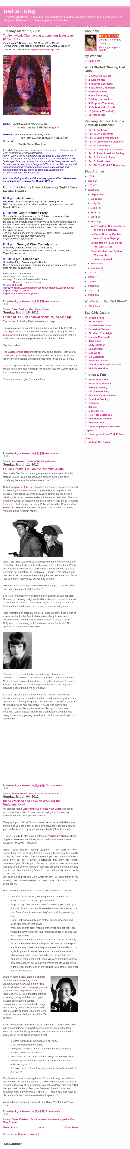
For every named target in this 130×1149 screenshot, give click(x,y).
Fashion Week (38, 1119)
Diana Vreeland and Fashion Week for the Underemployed (107, 255)
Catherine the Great (99, 325)
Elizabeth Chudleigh (100, 333)
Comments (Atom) (28, 1134)
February (96, 263)
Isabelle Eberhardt (99, 337)
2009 (91, 281)
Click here (94, 60)
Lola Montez (95, 348)
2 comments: (53, 1111)
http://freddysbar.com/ (16, 290)
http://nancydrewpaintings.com (45, 50)
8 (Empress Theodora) (101, 103)
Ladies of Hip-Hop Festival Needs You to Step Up (37, 317)
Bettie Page (95, 321)
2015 (91, 176)
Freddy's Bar (25, 309)
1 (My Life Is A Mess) (100, 75)
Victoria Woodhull (98, 368)
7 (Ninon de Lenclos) (100, 99)
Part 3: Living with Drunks (103, 137)
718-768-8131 (14, 285)
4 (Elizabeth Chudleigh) (102, 87)
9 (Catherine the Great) (101, 107)
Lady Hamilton (96, 345)
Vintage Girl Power (99, 442)
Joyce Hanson (111, 35)
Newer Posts (10, 1127)
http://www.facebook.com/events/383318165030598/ (44, 287)
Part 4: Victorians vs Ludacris (105, 141)
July (94, 203)
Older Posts (71, 1127)
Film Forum (18, 793)
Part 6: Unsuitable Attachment (105, 149)
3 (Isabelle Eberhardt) (100, 83)
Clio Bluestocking (98, 391)
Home (41, 1127)
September (98, 194)
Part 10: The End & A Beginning (106, 165)
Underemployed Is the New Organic (43, 808)
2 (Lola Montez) (97, 79)
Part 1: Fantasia (97, 130)
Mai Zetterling (96, 356)
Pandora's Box (53, 793)
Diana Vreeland (20, 1119)
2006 (91, 295)
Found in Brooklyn (99, 399)
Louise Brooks (34, 793)
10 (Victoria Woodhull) (101, 111)
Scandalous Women (100, 418)
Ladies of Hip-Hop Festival (41, 461)
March (95, 221)
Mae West (94, 352)
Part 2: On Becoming (100, 133)
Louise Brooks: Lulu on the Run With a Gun (33, 469)
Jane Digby (94, 341)
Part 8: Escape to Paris (101, 157)
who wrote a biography (27, 987)
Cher (14, 309)
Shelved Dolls (96, 422)
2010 (91, 277)
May (94, 212)
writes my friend (58, 836)
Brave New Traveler (99, 383)
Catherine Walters (98, 329)
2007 (91, 290)
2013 (91, 185)
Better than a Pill (98, 379)
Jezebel (92, 407)
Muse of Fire (95, 411)
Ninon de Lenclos (98, 360)
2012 (91, 189)
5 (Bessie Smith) (97, 91)
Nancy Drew (42, 309)
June (94, 207)
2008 (91, 286)
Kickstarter (9, 335)
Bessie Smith (96, 317)
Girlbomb (93, 403)
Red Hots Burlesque (100, 414)
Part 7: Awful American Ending (106, 153)
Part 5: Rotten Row (99, 145)
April (94, 216)
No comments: (52, 301)
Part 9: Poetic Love (99, 161)
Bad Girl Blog (19, 11)
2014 (91, 180)
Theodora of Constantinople (104, 364)
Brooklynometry (97, 387)
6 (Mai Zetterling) (98, 95)
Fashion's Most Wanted (102, 395)
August (95, 198)
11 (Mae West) (96, 114)
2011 (91, 272)
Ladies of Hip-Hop (18, 351)
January (96, 268)
